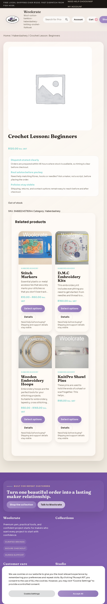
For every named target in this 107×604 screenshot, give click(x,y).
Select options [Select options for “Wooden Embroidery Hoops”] (33, 419)
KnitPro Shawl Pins (72, 378)
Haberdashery (20, 35)
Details (28, 316)
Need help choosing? (80, 1)
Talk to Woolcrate (51, 504)
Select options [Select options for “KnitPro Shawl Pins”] (69, 419)
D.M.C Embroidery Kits (69, 277)
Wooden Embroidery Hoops (32, 380)
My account (75, 6)
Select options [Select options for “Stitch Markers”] (33, 308)
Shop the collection (21, 504)
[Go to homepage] (12, 19)
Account (78, 19)
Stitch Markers (29, 275)
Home (6, 35)
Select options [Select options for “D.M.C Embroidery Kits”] (69, 308)
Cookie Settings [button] (32, 594)
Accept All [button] (78, 594)
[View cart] (92, 19)
